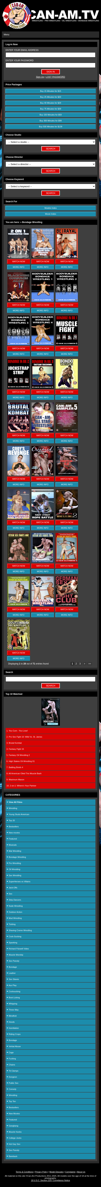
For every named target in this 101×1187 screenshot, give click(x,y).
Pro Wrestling (13, 863)
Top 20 (10, 820)
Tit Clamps (12, 1071)
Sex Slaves (12, 979)
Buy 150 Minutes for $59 (50, 115)
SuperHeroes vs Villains (18, 881)
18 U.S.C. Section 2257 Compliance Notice (50, 1180)
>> (89, 663)
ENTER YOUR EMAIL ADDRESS (22, 50)
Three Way (12, 1010)
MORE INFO (18, 267)
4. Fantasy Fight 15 (15, 749)
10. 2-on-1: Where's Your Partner (21, 786)
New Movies (13, 1113)
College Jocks (13, 1138)
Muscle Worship (14, 955)
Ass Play (11, 985)
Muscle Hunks (13, 1132)
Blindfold (11, 1016)
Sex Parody (12, 961)
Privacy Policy (41, 1172)
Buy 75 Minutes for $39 (50, 109)
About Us (81, 1172)
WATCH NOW (18, 261)
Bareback (11, 1156)
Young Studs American (17, 814)
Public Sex (12, 1083)
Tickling (11, 924)
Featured (11, 839)
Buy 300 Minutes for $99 (50, 121)
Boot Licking (13, 997)
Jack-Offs (11, 888)
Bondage (11, 967)
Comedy (11, 1089)
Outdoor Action (14, 912)
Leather (11, 973)
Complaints (70, 1172)
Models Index (50, 208)
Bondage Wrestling (16, 857)
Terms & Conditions (24, 1172)
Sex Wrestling (13, 875)
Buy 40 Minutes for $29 (50, 103)
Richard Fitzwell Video (17, 949)
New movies (13, 833)
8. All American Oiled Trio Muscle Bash (24, 773)
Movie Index (50, 214)
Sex (9, 894)
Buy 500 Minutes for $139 (50, 126)
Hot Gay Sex (13, 1144)
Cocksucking (13, 991)
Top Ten (11, 1101)
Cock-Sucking (13, 936)
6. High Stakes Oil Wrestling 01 (20, 761)
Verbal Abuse (13, 1046)
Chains (10, 1065)
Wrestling (11, 808)
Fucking (11, 1058)
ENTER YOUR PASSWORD (20, 60)
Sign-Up (40, 77)
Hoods (10, 1022)
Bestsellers (12, 826)
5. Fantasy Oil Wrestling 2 (18, 755)
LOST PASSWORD (55, 77)
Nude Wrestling (14, 906)
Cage (10, 1052)
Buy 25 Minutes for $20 (50, 97)
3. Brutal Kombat (14, 743)
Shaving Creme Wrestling (19, 930)
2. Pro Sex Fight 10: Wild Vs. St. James (24, 737)
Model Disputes (56, 1172)
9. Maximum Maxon (15, 779)
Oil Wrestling (13, 869)
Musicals (11, 845)
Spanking (11, 942)
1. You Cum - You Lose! (17, 731)
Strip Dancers (13, 900)
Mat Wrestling (13, 851)
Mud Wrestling (14, 918)
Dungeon (11, 1077)
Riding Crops (13, 1034)
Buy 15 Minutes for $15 (50, 91)
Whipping (11, 1004)
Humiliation (12, 1028)
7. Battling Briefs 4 (14, 767)
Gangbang (12, 1126)
